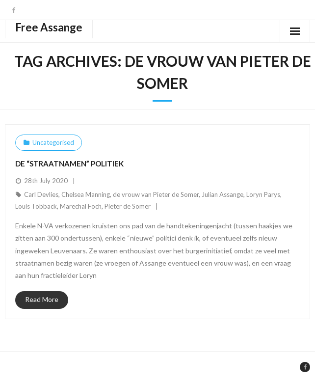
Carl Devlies (41, 194)
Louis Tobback (36, 206)
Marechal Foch (81, 206)
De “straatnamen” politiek (69, 163)
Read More (41, 299)
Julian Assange (222, 194)
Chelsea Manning (85, 194)
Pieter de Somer (128, 206)
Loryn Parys (263, 194)
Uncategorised (53, 142)
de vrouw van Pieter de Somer (156, 194)
